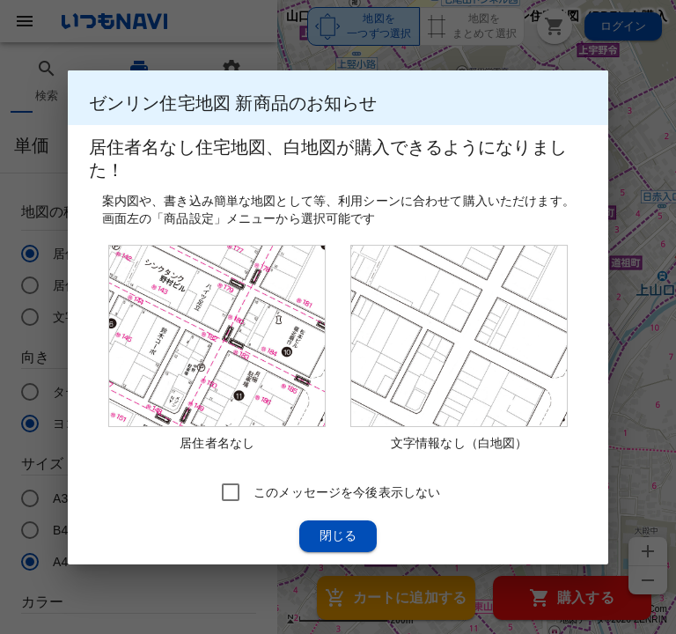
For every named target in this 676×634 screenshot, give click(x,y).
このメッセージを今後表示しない (347, 491)
